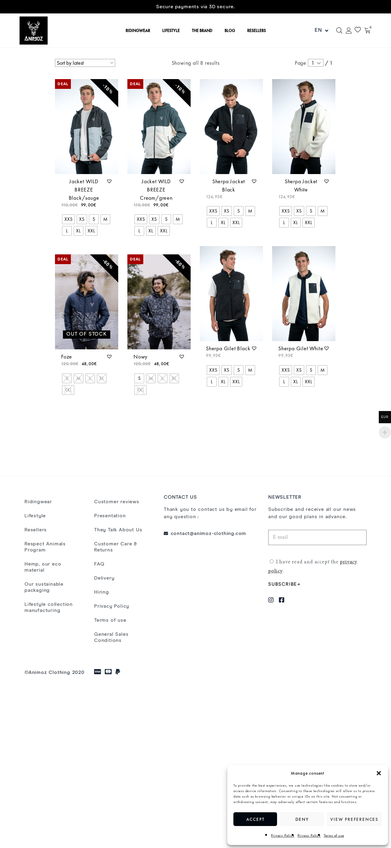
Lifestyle (35, 515)
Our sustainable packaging (44, 587)
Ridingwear (38, 501)
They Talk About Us (118, 529)
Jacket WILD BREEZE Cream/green (156, 189)
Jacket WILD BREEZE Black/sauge (84, 189)
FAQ (99, 564)
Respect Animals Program (45, 546)
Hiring (101, 592)
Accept (255, 819)
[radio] (68, 219)
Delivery (104, 578)
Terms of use (334, 835)
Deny (302, 819)
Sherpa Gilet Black (228, 348)
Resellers (35, 529)
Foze (66, 356)
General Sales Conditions (111, 637)
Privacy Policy (282, 835)
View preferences (354, 819)
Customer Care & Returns (115, 546)
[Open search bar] (339, 31)
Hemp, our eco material (42, 567)
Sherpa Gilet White (300, 348)
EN (321, 30)
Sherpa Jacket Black (228, 185)
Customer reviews (116, 501)
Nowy (140, 356)
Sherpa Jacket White (301, 185)
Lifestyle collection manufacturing (48, 607)
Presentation (110, 515)
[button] (379, 773)
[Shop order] (85, 63)
